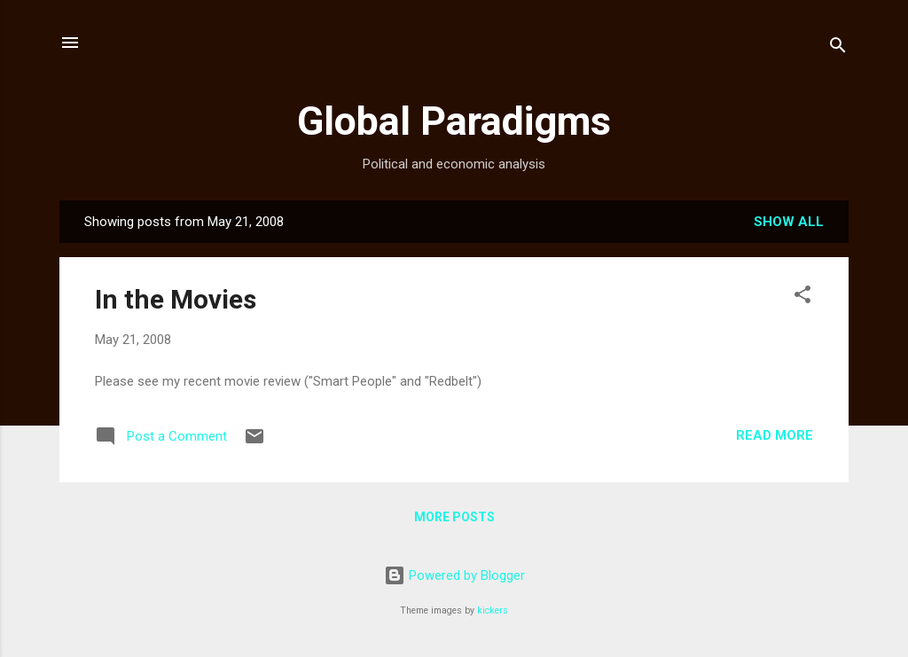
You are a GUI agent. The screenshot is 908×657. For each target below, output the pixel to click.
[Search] (838, 48)
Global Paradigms (454, 121)
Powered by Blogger (454, 575)
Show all (789, 222)
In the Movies (175, 299)
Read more (774, 435)
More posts (454, 517)
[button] (802, 297)
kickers (492, 610)
